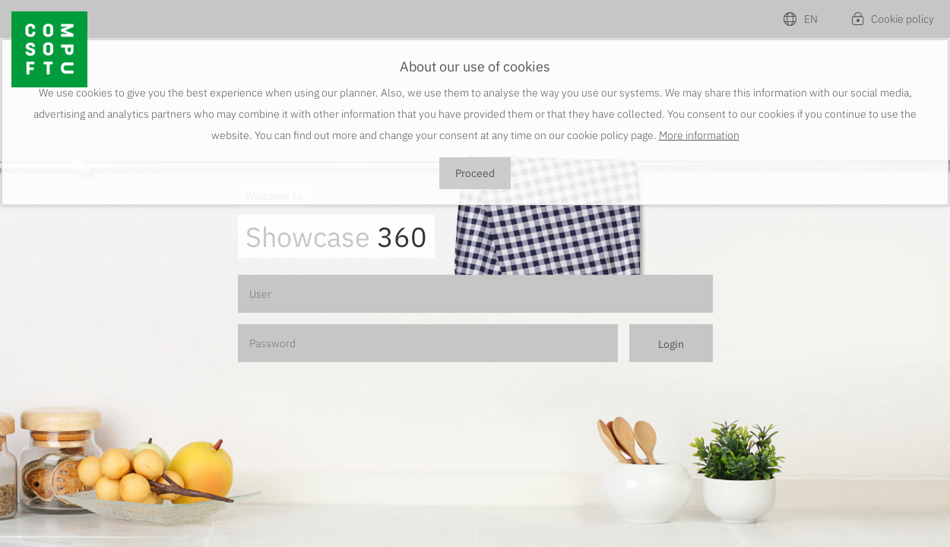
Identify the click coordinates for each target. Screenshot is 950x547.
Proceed (475, 173)
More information (699, 135)
